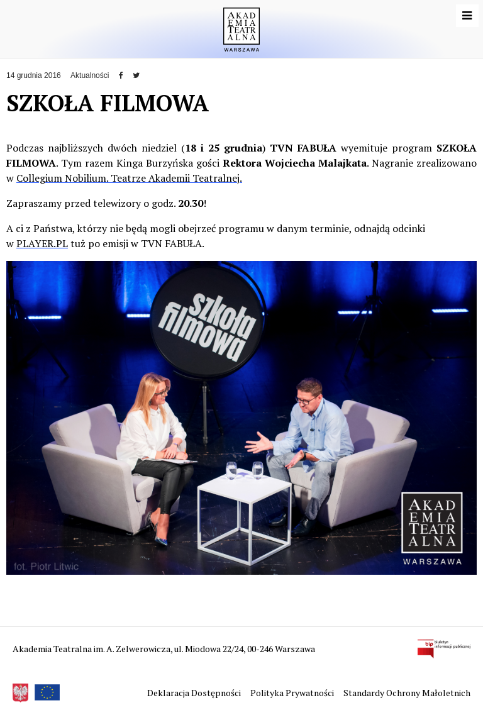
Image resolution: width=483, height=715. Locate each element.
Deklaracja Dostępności (195, 693)
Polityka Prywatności (293, 693)
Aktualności (89, 75)
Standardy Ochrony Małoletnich (406, 693)
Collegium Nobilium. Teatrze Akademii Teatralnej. (129, 178)
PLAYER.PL (42, 243)
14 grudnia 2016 (33, 75)
